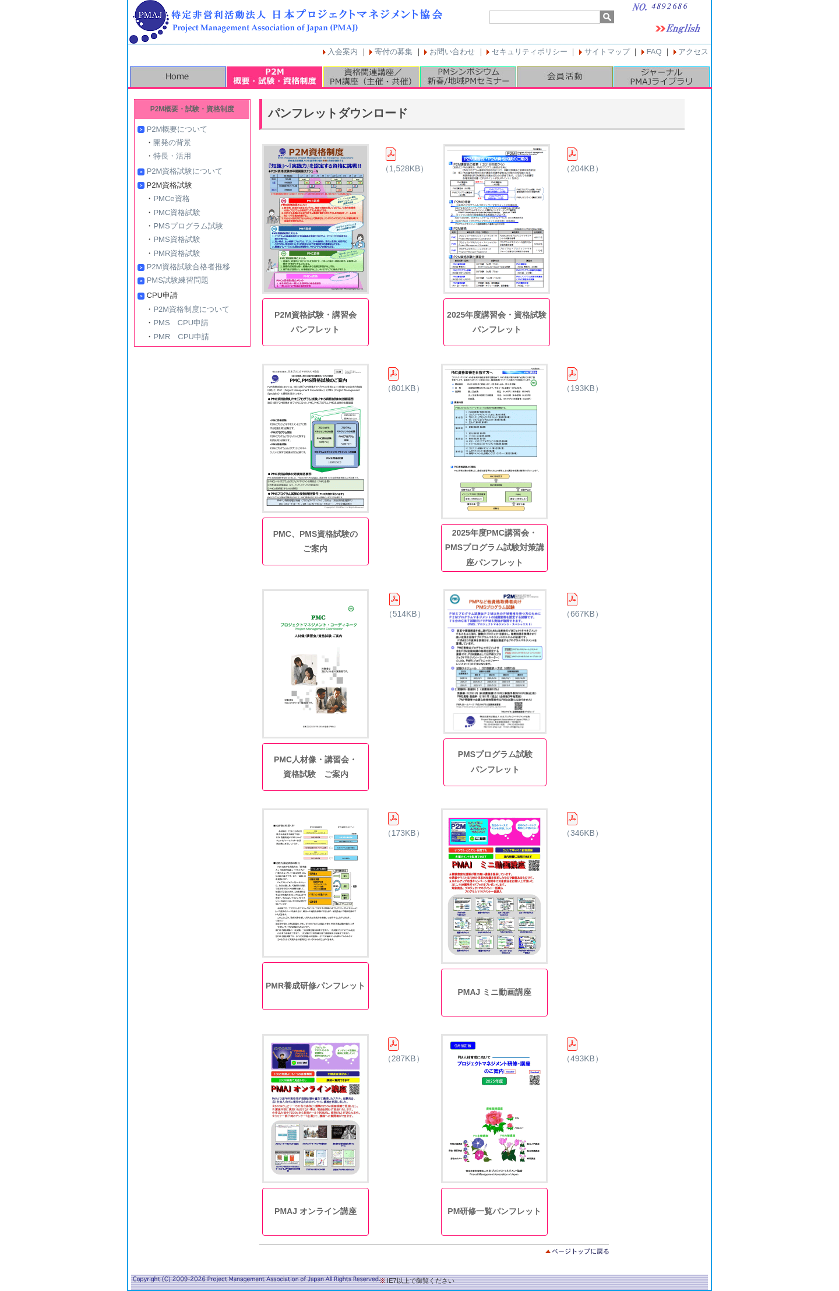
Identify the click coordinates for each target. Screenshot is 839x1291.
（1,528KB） (405, 160)
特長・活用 (172, 156)
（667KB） (582, 605)
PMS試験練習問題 (178, 280)
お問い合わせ (452, 51)
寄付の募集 (394, 51)
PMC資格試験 (176, 212)
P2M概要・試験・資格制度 (274, 76)
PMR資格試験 (176, 253)
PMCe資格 (171, 198)
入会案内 (342, 51)
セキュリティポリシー (529, 51)
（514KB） (405, 605)
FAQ (654, 51)
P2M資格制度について (191, 309)
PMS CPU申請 (181, 322)
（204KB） (582, 160)
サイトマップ (607, 51)
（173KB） (403, 825)
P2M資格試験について (185, 171)
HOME (177, 76)
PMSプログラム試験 (188, 225)
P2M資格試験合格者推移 (189, 266)
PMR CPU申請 (181, 336)
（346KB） (582, 825)
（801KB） (403, 380)
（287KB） (403, 1050)
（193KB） (582, 380)
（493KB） (582, 1050)
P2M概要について (177, 129)
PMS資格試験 (176, 239)
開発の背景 (172, 142)
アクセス (693, 51)
